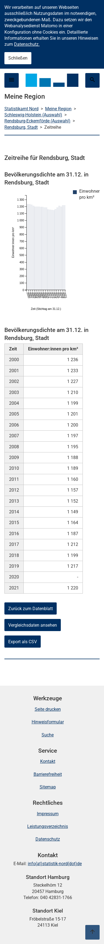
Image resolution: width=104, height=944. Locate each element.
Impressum (48, 813)
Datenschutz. (27, 44)
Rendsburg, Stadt (21, 127)
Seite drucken (48, 709)
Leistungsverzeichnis (47, 826)
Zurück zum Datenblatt (30, 608)
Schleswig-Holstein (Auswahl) (33, 114)
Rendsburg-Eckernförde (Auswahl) (37, 121)
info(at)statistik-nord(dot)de (55, 863)
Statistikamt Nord (21, 108)
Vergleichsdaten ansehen (32, 625)
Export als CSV (22, 641)
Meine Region (58, 108)
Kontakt (47, 761)
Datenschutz (47, 839)
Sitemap (48, 787)
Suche (48, 734)
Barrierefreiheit (48, 774)
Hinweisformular (48, 722)
